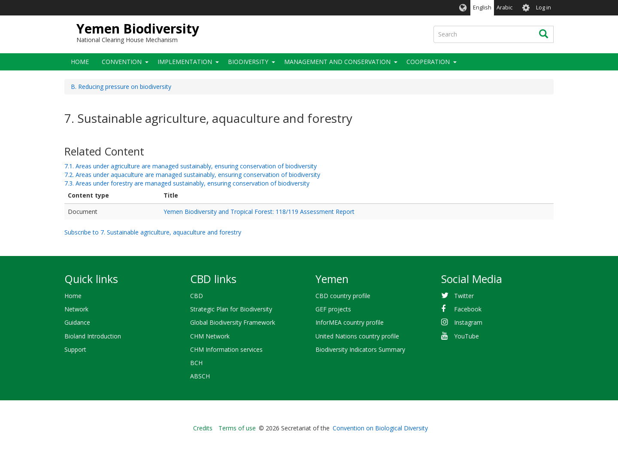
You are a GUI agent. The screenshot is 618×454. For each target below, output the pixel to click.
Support (75, 349)
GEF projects (333, 309)
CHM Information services (226, 349)
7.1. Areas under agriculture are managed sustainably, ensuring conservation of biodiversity (190, 166)
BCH (196, 363)
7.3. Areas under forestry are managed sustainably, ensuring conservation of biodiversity (186, 183)
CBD (196, 296)
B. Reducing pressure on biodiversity (121, 86)
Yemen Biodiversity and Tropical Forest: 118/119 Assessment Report (259, 211)
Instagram (468, 322)
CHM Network (210, 336)
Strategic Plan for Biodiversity (231, 309)
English (482, 7)
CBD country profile (342, 296)
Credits (202, 428)
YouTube (466, 336)
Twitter (464, 296)
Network (76, 309)
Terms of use (237, 428)
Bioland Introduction (92, 336)
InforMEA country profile (349, 322)
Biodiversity (248, 62)
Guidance (77, 322)
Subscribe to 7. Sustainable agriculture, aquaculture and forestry (152, 232)
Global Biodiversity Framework (232, 322)
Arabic (504, 7)
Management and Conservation (337, 62)
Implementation (185, 62)
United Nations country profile (357, 336)
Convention (122, 62)
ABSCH (200, 376)
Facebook (468, 309)
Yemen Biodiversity (137, 28)
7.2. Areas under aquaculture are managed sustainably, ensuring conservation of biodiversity (192, 175)
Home (80, 62)
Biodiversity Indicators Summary (360, 349)
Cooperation (428, 62)
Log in (543, 7)
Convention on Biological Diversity (380, 428)
